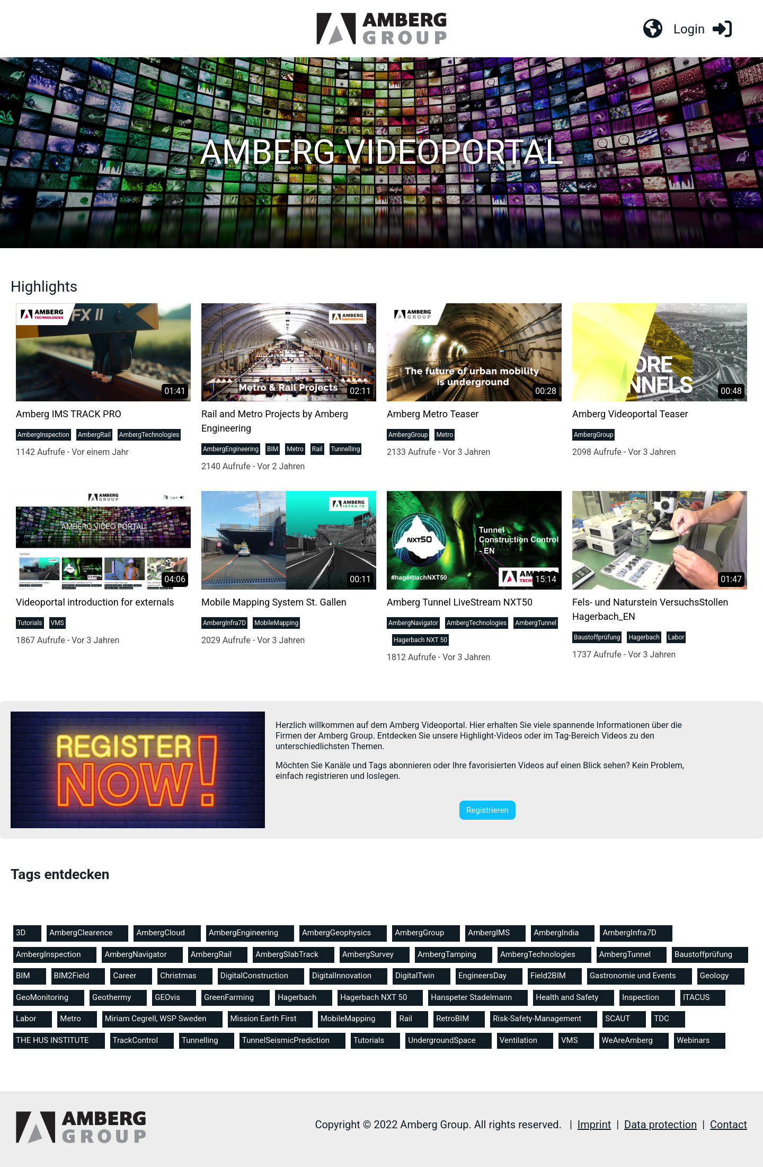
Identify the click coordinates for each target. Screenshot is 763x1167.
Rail (317, 450)
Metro (295, 450)
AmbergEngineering (231, 450)
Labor (676, 638)
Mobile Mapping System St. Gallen (274, 603)
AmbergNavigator (413, 624)
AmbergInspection (43, 436)
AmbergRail (94, 436)
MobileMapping (276, 624)
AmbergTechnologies (149, 436)
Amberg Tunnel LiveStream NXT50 (460, 603)
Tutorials (29, 624)
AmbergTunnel (535, 624)
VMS (57, 624)
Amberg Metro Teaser (432, 415)
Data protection (660, 1124)
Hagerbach (643, 638)
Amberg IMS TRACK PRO (68, 415)
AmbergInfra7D (224, 624)
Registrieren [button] (487, 811)
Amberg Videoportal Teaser (630, 415)
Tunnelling (345, 450)
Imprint (594, 1124)
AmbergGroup (408, 436)
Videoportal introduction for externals (95, 603)
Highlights (44, 287)
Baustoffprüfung (597, 638)
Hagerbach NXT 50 (420, 641)
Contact (728, 1124)
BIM (272, 450)
